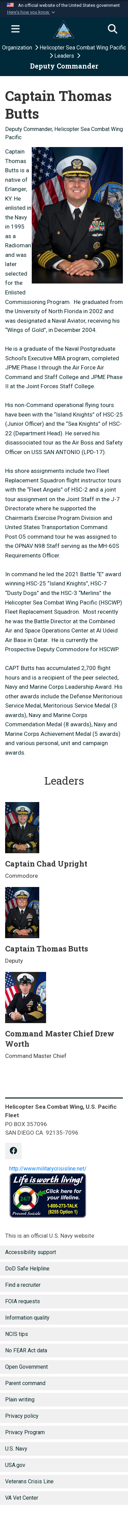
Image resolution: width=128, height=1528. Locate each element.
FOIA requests (22, 1301)
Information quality (27, 1317)
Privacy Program (25, 1432)
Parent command (25, 1383)
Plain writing (19, 1399)
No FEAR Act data (26, 1350)
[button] (31, 12)
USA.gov (15, 1465)
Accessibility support (30, 1252)
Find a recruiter (23, 1285)
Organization (17, 47)
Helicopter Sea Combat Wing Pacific (83, 47)
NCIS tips (16, 1334)
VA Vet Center (21, 1498)
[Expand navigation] (15, 29)
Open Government (26, 1367)
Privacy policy (22, 1416)
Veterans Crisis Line (29, 1481)
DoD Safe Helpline (27, 1268)
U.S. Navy (16, 1448)
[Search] (112, 29)
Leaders (64, 56)
